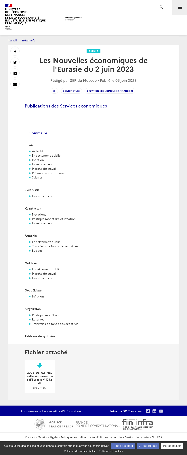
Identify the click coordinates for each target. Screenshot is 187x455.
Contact (30, 437)
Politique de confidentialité (78, 437)
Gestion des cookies (137, 437)
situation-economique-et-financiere (110, 90)
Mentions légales (48, 437)
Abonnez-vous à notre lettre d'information (50, 411)
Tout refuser (148, 445)
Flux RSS (157, 437)
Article (93, 51)
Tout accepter (122, 445)
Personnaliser (172, 445)
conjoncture (71, 90)
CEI (54, 90)
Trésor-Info (28, 40)
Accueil (12, 40)
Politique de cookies (109, 437)
